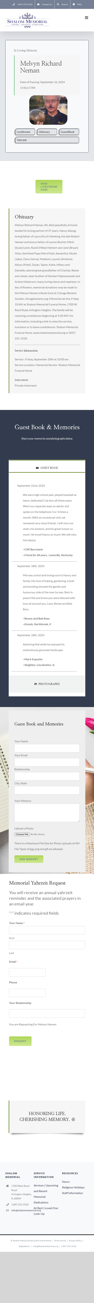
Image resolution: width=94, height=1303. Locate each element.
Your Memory (22, 800)
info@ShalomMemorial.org (45, 1246)
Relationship (22, 769)
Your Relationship (20, 1002)
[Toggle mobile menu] (87, 17)
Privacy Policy (75, 1240)
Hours (66, 1181)
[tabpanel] (47, 578)
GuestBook (67, 131)
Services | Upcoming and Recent (46, 1188)
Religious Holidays (73, 1187)
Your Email (20, 755)
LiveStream (23, 131)
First (12, 938)
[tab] (47, 466)
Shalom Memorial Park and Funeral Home (32, 1240)
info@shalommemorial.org (21, 1210)
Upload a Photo (24, 828)
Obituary (44, 131)
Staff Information (72, 1193)
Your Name (21, 741)
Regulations (24, 1246)
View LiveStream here (49, 186)
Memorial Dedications (41, 1199)
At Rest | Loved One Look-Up (46, 1210)
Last (11, 953)
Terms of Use (60, 1240)
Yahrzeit (22, 140)
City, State (20, 783)
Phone (13, 982)
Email (13, 962)
